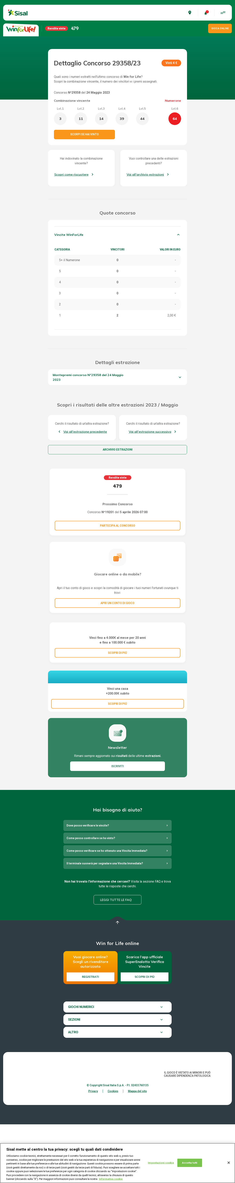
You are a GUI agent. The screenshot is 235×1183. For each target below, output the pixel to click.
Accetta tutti (189, 1162)
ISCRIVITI (117, 824)
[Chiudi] (228, 1163)
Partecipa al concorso (117, 525)
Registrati (90, 1035)
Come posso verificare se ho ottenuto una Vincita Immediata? (107, 909)
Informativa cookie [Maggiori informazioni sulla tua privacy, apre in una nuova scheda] (111, 1179)
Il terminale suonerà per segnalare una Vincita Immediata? (105, 922)
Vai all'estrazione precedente (85, 432)
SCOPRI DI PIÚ (117, 691)
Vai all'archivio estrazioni (145, 174)
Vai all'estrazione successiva (150, 432)
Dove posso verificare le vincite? (88, 884)
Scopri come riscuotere (71, 174)
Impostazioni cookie (161, 1162)
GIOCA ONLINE (220, 28)
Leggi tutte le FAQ (116, 958)
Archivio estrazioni (118, 449)
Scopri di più (144, 1035)
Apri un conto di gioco (117, 603)
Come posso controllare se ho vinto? (91, 896)
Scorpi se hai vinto (84, 134)
